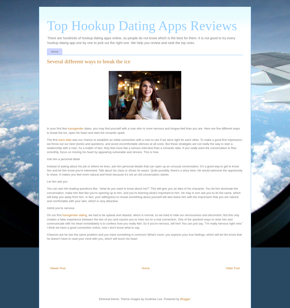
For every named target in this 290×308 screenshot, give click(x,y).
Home (54, 51)
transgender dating (74, 215)
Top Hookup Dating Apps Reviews (142, 25)
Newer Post (57, 268)
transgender (75, 128)
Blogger (185, 299)
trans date (65, 140)
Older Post (233, 268)
